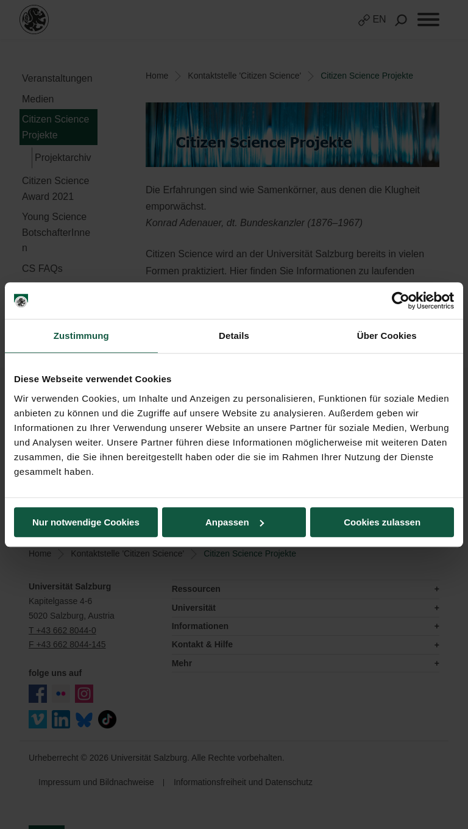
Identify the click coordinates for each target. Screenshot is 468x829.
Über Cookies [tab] (387, 335)
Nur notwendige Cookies (86, 522)
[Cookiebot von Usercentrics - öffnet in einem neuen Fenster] (400, 300)
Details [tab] (234, 335)
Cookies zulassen (382, 522)
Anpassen (234, 522)
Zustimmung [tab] (81, 335)
